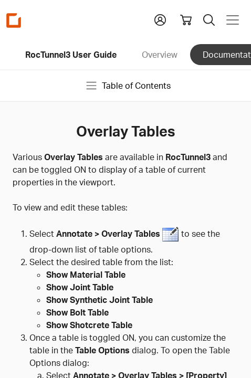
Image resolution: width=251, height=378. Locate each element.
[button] (160, 19)
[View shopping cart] (185, 20)
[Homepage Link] (13, 20)
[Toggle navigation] (233, 20)
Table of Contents (128, 85)
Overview (159, 54)
